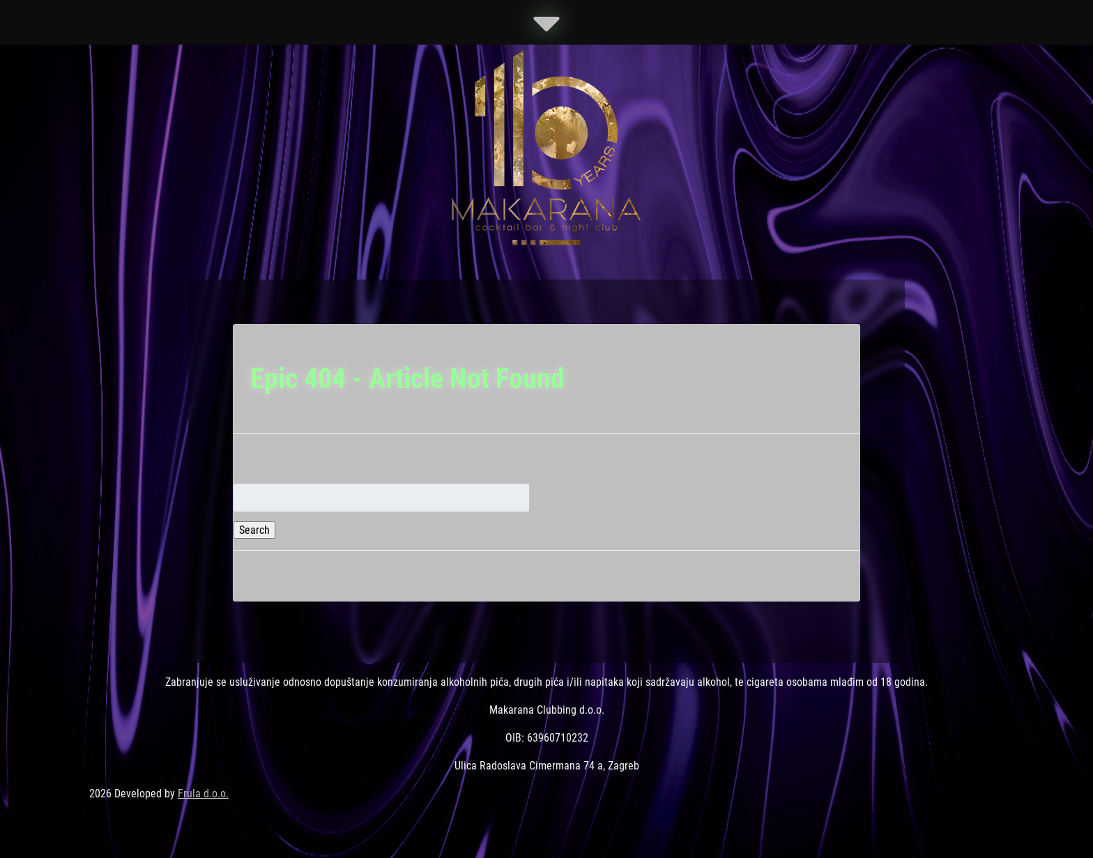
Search (254, 530)
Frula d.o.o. (203, 793)
